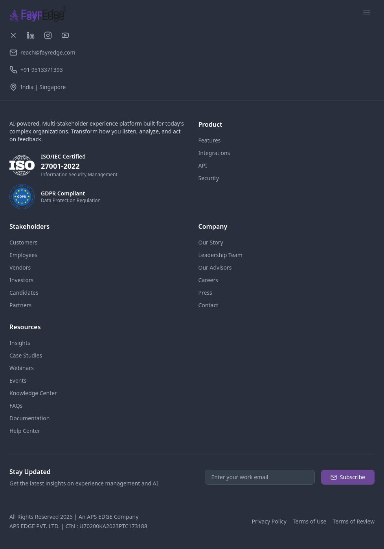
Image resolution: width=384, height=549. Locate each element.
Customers (23, 242)
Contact (208, 305)
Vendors (20, 267)
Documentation (29, 418)
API (202, 165)
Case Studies (25, 355)
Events (17, 380)
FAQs (15, 405)
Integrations (214, 153)
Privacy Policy (269, 521)
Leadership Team (220, 255)
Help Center (24, 430)
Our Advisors (215, 267)
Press (205, 292)
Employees (23, 255)
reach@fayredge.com (47, 52)
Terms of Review (354, 521)
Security (208, 178)
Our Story (210, 242)
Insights (19, 343)
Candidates (24, 292)
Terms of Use (310, 521)
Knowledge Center (33, 393)
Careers (208, 280)
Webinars (21, 368)
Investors (21, 280)
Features (209, 140)
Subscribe (348, 477)
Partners (20, 305)
